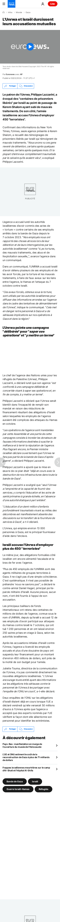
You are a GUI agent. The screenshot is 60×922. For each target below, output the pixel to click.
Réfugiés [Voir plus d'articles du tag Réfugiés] (43, 789)
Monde (19, 12)
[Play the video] (30, 47)
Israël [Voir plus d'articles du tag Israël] (35, 781)
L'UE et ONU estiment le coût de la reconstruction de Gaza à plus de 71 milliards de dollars (26, 757)
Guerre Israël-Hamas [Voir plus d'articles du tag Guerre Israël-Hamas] (18, 789)
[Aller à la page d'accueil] (11, 4)
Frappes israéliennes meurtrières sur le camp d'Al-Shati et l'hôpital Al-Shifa (26, 769)
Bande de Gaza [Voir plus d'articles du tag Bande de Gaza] (15, 781)
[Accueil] (3, 12)
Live (52, 3)
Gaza (28, 12)
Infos (10, 12)
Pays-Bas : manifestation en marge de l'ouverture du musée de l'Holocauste (22, 745)
